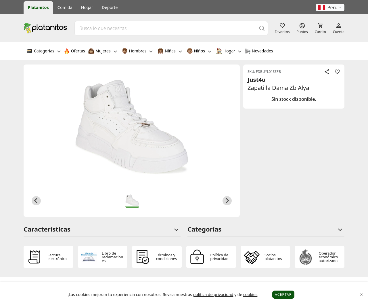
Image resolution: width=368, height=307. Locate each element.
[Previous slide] (36, 200)
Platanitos (38, 7)
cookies (250, 294)
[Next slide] (227, 200)
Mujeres (102, 51)
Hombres (137, 51)
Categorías (44, 51)
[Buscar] (262, 28)
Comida (64, 7)
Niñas (170, 51)
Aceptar (283, 294)
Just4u (257, 80)
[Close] (362, 295)
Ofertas (74, 51)
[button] (330, 7)
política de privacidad (213, 294)
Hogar (87, 7)
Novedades (259, 51)
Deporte (110, 7)
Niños (199, 51)
